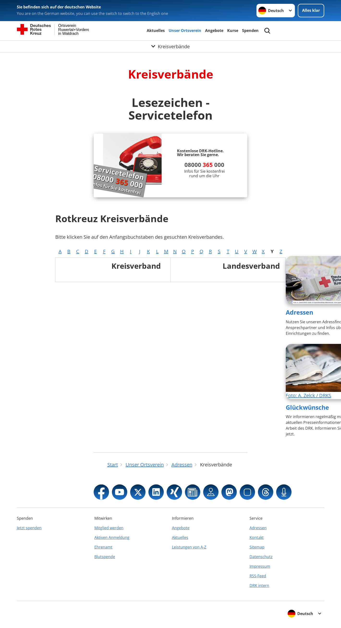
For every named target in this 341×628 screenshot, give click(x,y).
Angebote (214, 30)
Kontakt (257, 537)
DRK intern (259, 585)
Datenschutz (261, 556)
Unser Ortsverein (185, 30)
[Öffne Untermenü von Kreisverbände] (170, 46)
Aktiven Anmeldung (111, 537)
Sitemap (257, 547)
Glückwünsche (307, 407)
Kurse (232, 30)
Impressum (260, 566)
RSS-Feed (258, 576)
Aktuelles (156, 30)
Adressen (299, 312)
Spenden (250, 30)
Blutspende (104, 556)
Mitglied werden (108, 527)
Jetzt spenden (29, 527)
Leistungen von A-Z (189, 547)
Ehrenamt (103, 547)
